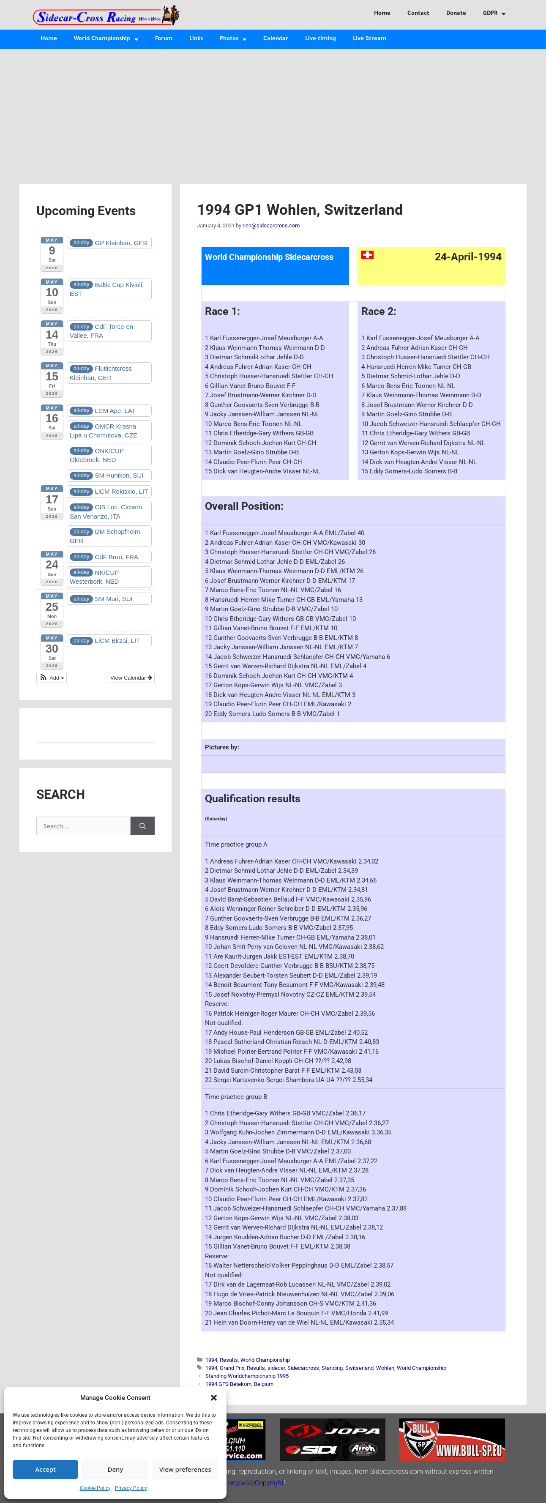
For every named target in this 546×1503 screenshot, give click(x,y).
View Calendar (131, 678)
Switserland (359, 1368)
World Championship (106, 39)
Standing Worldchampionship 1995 (247, 1376)
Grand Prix (232, 1368)
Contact (418, 14)
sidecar (276, 1368)
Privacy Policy (131, 1488)
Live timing (320, 39)
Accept (45, 1469)
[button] (214, 1398)
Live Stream (369, 39)
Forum (163, 39)
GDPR (494, 14)
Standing (332, 1368)
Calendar (275, 39)
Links (196, 39)
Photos (233, 39)
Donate (456, 14)
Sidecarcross (303, 1368)
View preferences (185, 1469)
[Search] (143, 826)
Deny (115, 1469)
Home (382, 14)
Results (229, 1360)
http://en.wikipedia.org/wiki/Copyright (228, 1483)
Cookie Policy (95, 1488)
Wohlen (385, 1368)
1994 (211, 1360)
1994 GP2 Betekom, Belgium (239, 1384)
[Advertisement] (273, 112)
